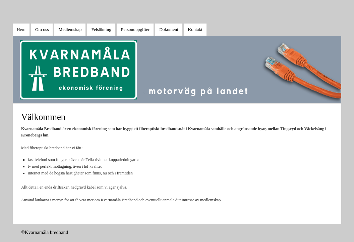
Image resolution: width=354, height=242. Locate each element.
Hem (21, 29)
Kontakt (195, 29)
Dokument (168, 29)
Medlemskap (69, 29)
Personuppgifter (135, 29)
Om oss (42, 29)
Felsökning (101, 29)
